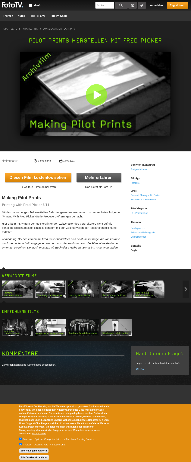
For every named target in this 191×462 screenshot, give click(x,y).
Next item (186, 289)
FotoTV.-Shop (58, 15)
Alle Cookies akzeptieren (34, 457)
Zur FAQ (140, 368)
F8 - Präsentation (139, 213)
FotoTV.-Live (37, 15)
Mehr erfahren (99, 177)
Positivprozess (138, 228)
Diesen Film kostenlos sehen (37, 177)
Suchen (121, 5)
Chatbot (27, 444)
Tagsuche (142, 5)
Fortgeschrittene (139, 169)
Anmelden (156, 5)
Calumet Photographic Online (145, 195)
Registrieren (177, 5)
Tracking (27, 439)
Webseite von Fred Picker (143, 199)
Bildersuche (132, 5)
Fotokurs (135, 183)
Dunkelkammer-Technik (57, 28)
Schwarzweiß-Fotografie (143, 232)
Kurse (21, 15)
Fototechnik (30, 28)
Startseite (10, 28)
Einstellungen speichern (34, 450)
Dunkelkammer (138, 237)
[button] (96, 95)
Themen (8, 15)
